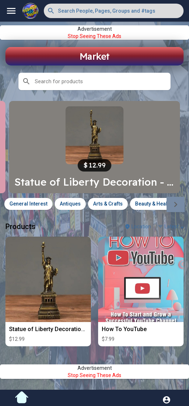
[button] (114, 11)
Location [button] (138, 226)
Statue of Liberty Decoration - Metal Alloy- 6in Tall (75, 329)
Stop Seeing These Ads (94, 36)
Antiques (70, 204)
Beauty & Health (153, 204)
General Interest (28, 204)
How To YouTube (124, 329)
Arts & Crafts (108, 204)
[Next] (176, 204)
